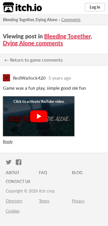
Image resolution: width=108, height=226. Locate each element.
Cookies (12, 211)
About (12, 172)
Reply (8, 141)
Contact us (18, 181)
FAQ (43, 172)
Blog (77, 172)
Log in (95, 7)
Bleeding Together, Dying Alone (30, 19)
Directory (14, 201)
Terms (44, 201)
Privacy (78, 201)
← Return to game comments (33, 59)
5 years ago (59, 77)
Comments (70, 19)
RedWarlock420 (29, 77)
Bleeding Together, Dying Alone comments (47, 39)
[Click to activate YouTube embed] (38, 116)
